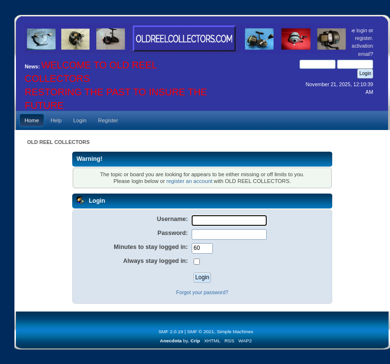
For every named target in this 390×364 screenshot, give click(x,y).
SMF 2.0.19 (170, 331)
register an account (189, 181)
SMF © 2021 (200, 331)
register (363, 38)
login (361, 30)
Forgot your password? (202, 292)
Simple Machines (235, 331)
